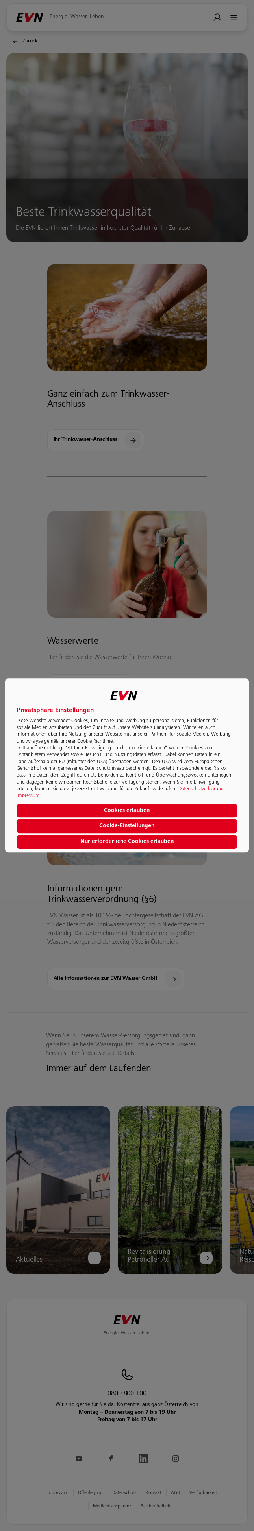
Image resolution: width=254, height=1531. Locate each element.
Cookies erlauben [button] (127, 810)
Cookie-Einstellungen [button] (126, 826)
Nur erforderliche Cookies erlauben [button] (127, 842)
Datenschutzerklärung (201, 789)
